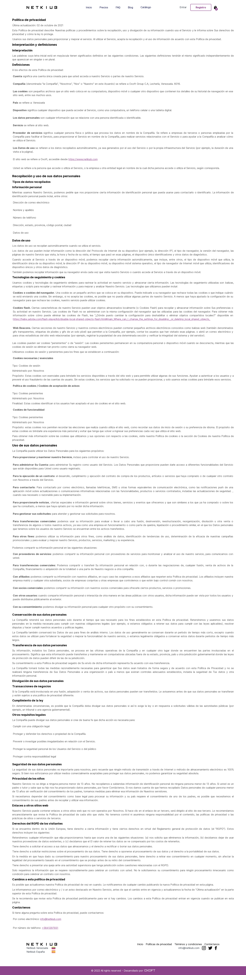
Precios (103, 7)
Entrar (183, 7)
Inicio (89, 7)
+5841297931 (50, 927)
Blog (130, 7)
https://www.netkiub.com (83, 159)
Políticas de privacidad (159, 944)
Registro (201, 7)
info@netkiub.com (50, 919)
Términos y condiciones (188, 944)
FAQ (118, 7)
